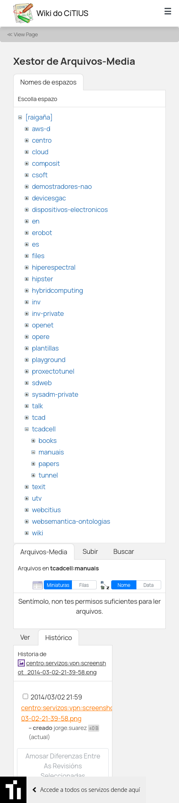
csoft (40, 174)
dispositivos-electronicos (69, 209)
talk (37, 405)
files (38, 255)
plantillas (45, 348)
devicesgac (49, 198)
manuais (51, 452)
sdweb (42, 382)
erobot (42, 232)
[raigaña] (39, 117)
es (35, 244)
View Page (26, 34)
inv (36, 301)
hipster (42, 278)
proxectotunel (53, 371)
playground (48, 359)
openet (42, 325)
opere (40, 336)
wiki (37, 532)
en (35, 221)
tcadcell (43, 428)
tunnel (48, 475)
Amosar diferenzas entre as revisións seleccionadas (62, 765)
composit (46, 163)
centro (42, 140)
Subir (90, 551)
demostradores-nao (62, 186)
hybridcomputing (57, 290)
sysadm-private (55, 394)
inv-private (48, 313)
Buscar (123, 551)
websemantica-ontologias (71, 521)
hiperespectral (53, 267)
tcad (38, 417)
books (47, 440)
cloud (40, 151)
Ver (25, 637)
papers (48, 463)
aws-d (41, 128)
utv (37, 498)
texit (38, 486)
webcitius (46, 509)
